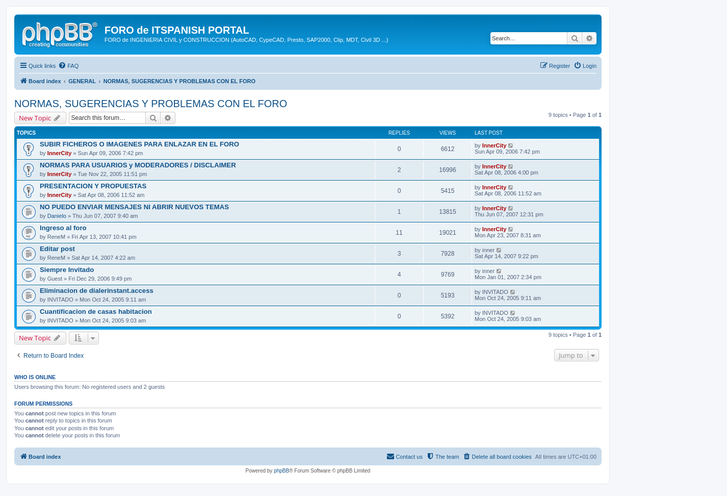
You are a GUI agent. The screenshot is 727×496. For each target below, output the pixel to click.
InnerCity (59, 153)
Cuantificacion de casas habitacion (96, 311)
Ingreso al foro (63, 228)
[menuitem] (68, 66)
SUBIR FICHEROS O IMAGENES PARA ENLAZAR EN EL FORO (139, 144)
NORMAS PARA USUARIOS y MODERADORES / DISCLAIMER (138, 165)
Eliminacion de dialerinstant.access (96, 290)
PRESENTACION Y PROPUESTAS (93, 186)
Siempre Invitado (67, 270)
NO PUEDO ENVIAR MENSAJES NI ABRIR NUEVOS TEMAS (134, 207)
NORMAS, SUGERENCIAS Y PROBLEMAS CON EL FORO (150, 103)
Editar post (57, 249)
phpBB (281, 471)
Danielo (56, 216)
